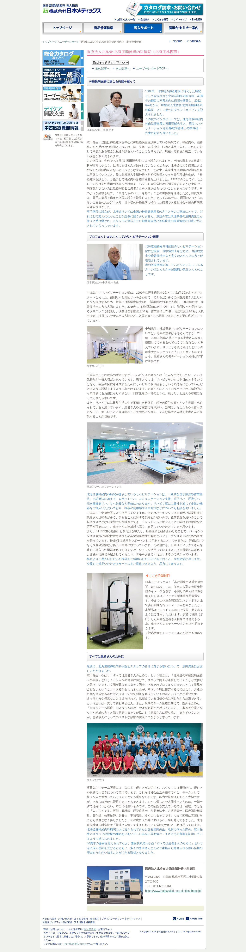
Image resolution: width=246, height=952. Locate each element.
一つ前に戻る (193, 41)
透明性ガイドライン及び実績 (57, 922)
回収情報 (90, 922)
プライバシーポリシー (113, 918)
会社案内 (94, 918)
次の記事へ (123, 68)
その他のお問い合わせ (75, 943)
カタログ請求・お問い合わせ (57, 918)
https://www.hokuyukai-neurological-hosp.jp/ (173, 890)
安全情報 (78, 922)
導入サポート (143, 28)
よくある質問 (81, 918)
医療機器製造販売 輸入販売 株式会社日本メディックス (72, 8)
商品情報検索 (103, 28)
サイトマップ (133, 918)
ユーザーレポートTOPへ (152, 68)
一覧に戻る (175, 41)
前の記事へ (102, 68)
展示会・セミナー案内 (183, 28)
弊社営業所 (90, 929)
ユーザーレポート (69, 41)
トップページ (62, 28)
